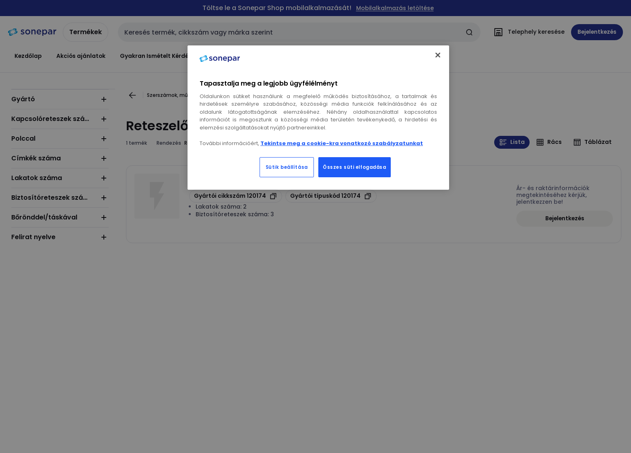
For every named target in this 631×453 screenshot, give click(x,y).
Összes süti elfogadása (354, 167)
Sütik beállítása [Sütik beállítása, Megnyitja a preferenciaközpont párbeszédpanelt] (287, 167)
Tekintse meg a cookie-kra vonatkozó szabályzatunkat (341, 143)
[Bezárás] (438, 55)
